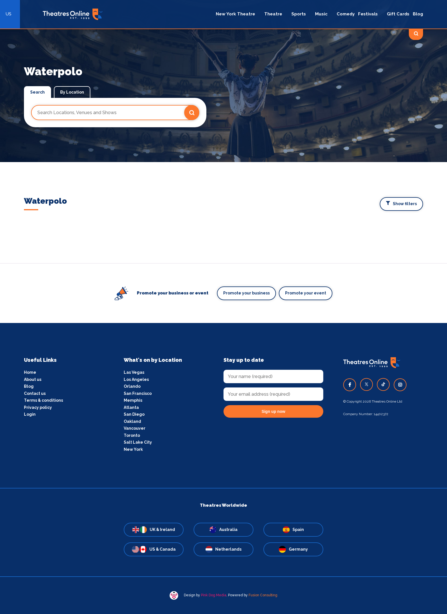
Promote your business (246, 293)
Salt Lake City (138, 442)
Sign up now (273, 411)
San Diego (134, 414)
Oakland (132, 421)
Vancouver (134, 428)
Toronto (132, 435)
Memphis (133, 400)
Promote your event (305, 293)
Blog (29, 386)
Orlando (132, 386)
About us (32, 379)
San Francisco (138, 393)
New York (133, 449)
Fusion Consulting (263, 595)
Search (37, 92)
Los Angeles (136, 379)
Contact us (35, 393)
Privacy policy (38, 407)
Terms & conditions (43, 400)
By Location (72, 92)
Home (30, 372)
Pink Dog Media (213, 595)
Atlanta (131, 407)
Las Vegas (134, 372)
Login (30, 414)
